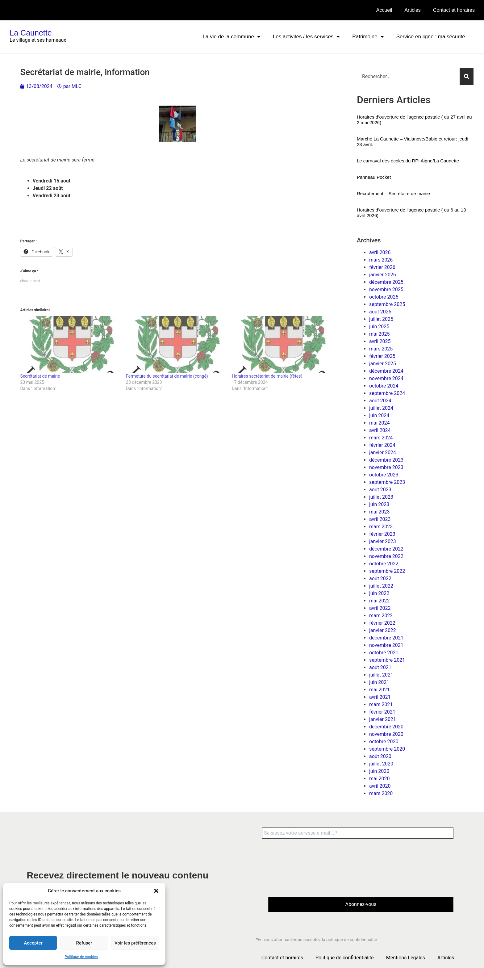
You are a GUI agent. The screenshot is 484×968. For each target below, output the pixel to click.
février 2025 (382, 356)
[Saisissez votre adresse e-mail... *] (357, 833)
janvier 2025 (382, 364)
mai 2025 (379, 334)
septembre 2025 (387, 304)
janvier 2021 (382, 719)
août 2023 (380, 489)
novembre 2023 (386, 467)
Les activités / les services (306, 36)
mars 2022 (381, 615)
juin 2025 (379, 326)
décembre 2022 (386, 549)
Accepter (33, 943)
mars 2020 (381, 793)
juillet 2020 (381, 764)
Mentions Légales (405, 958)
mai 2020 (379, 779)
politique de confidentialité (351, 939)
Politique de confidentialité (344, 958)
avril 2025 (379, 341)
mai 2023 (379, 512)
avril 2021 (379, 697)
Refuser (84, 943)
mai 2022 (379, 601)
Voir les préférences (135, 943)
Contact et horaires (454, 10)
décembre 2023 (386, 460)
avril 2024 (379, 430)
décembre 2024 (386, 371)
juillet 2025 (381, 319)
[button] (156, 891)
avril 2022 (379, 608)
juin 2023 (379, 504)
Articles (412, 10)
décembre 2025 (386, 282)
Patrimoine (368, 36)
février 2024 (382, 445)
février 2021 (382, 712)
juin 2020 (379, 771)
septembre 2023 (387, 482)
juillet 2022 (381, 586)
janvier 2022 (382, 630)
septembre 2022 (387, 571)
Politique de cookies (81, 957)
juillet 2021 (381, 675)
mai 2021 (379, 690)
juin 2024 (379, 415)
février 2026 (382, 267)
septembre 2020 (387, 749)
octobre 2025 (383, 297)
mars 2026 (381, 260)
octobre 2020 (383, 741)
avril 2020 (379, 786)
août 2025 (380, 312)
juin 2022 (379, 593)
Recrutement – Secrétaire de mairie (393, 193)
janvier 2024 (382, 452)
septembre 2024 (387, 393)
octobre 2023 (383, 475)
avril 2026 (379, 252)
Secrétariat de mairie (40, 376)
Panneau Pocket (374, 177)
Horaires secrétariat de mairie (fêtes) (267, 376)
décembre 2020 (386, 727)
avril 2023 (379, 519)
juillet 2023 (381, 497)
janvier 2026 (382, 275)
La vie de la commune (232, 36)
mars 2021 (381, 704)
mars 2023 (381, 527)
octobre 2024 (383, 386)
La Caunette (31, 32)
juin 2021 (379, 682)
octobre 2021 (383, 653)
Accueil (384, 10)
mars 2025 (381, 349)
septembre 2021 (387, 660)
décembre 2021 (386, 638)
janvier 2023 (382, 541)
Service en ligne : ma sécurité (430, 37)
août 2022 (380, 578)
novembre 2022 (386, 556)
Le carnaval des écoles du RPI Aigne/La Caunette (408, 160)
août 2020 (380, 756)
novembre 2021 (386, 645)
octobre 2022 (383, 564)
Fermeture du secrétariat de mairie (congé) (167, 376)
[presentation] (293, 867)
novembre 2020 (386, 734)
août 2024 (380, 401)
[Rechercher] (467, 76)
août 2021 (380, 667)
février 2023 (382, 534)
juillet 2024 (381, 408)
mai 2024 (379, 423)
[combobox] (407, 76)
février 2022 (382, 623)
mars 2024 (381, 438)
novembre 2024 (386, 378)
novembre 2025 (386, 289)
